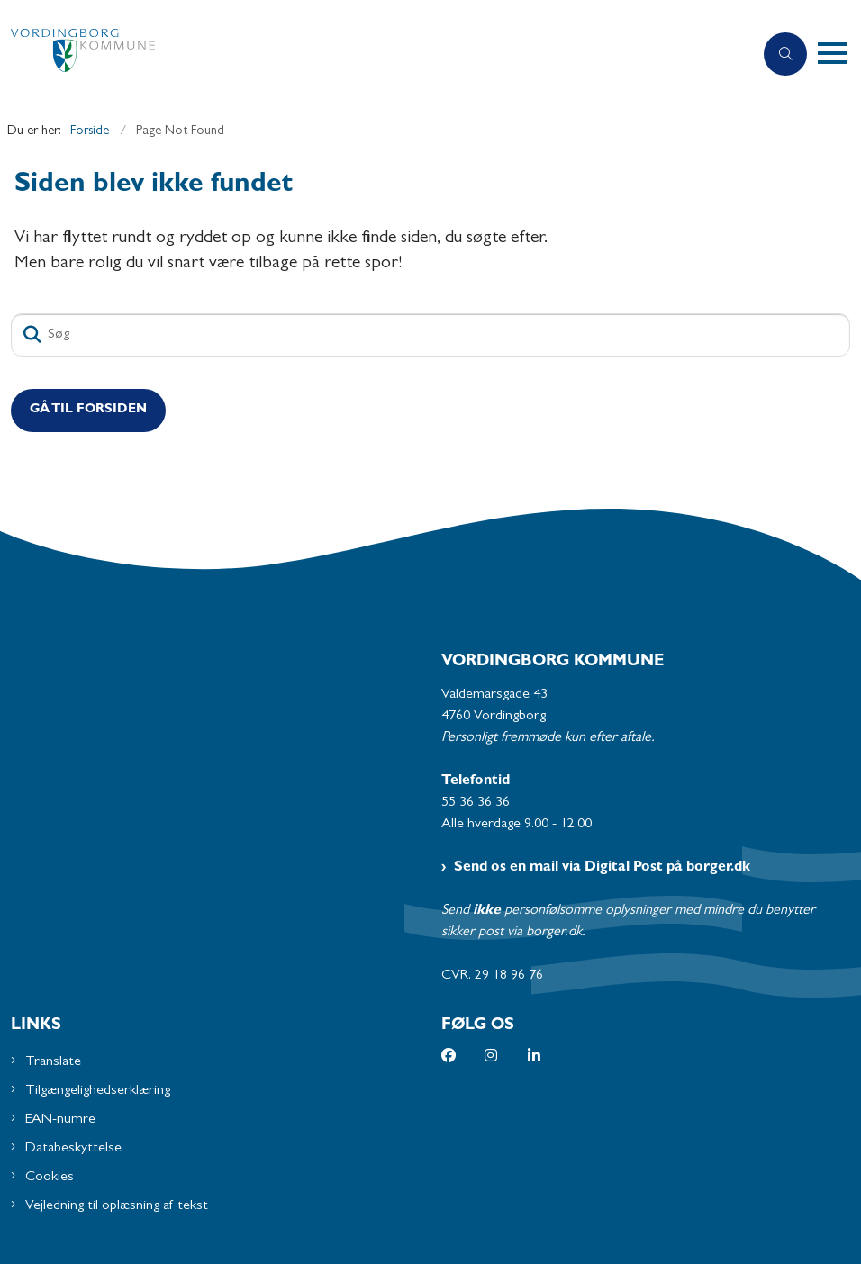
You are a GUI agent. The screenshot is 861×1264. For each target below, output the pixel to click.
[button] (839, 54)
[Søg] (430, 335)
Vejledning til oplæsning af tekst (116, 1206)
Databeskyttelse (73, 1149)
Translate (53, 1062)
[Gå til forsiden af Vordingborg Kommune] (369, 54)
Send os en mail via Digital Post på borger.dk (602, 868)
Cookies (49, 1177)
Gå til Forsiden (88, 410)
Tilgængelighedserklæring (97, 1091)
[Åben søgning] (785, 54)
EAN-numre (60, 1120)
